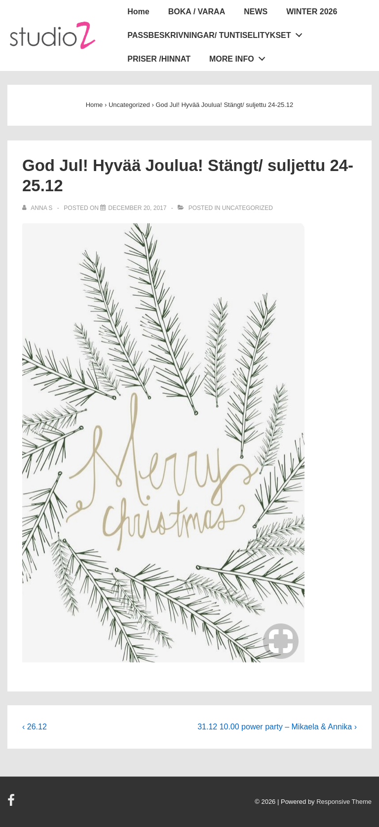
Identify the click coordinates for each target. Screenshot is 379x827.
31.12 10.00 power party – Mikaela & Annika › (277, 727)
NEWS (255, 11)
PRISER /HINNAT (158, 59)
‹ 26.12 (34, 727)
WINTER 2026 (311, 11)
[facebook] (12, 803)
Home (138, 11)
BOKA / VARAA (197, 11)
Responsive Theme (344, 801)
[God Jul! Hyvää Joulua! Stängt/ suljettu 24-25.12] (137, 208)
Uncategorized (247, 208)
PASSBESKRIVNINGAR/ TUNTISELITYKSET (217, 33)
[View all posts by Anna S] (38, 208)
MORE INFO (239, 56)
